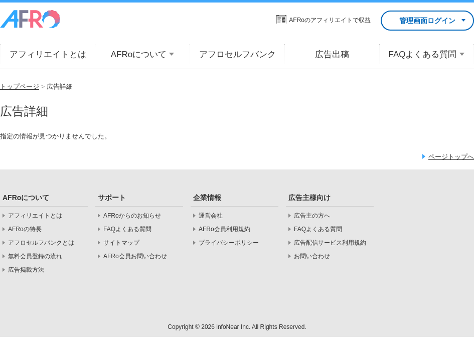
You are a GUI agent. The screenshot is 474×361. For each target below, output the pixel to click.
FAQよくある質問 (127, 229)
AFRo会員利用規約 (224, 229)
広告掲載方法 (26, 269)
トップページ (19, 86)
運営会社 (211, 215)
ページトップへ (451, 156)
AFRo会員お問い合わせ (135, 256)
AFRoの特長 (25, 229)
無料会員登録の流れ (35, 256)
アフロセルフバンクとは (41, 242)
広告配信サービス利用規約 (330, 242)
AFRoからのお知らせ (132, 215)
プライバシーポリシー (229, 242)
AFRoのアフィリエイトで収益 (330, 20)
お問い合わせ (312, 256)
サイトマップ (121, 242)
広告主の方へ (312, 215)
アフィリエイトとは (35, 215)
